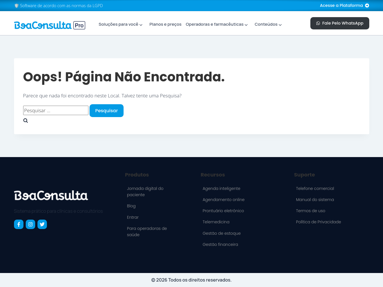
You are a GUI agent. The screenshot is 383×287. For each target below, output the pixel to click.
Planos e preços (165, 24)
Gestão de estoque (222, 233)
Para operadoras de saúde (147, 232)
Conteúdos (266, 24)
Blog (131, 206)
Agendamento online (224, 199)
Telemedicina (216, 222)
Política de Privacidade (318, 222)
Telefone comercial (315, 188)
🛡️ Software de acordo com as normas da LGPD (58, 5)
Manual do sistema (315, 199)
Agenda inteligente (221, 188)
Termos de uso (310, 211)
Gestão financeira (220, 244)
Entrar (132, 217)
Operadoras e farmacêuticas (214, 24)
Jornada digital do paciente (145, 192)
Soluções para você (118, 24)
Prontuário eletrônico (223, 211)
